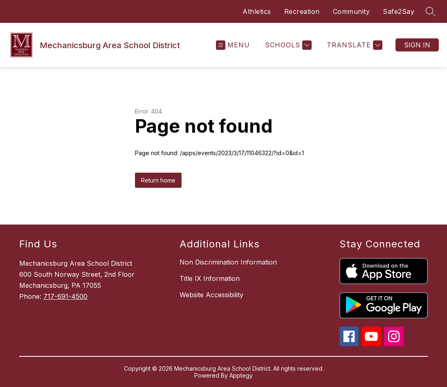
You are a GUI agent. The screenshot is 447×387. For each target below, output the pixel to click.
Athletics (257, 11)
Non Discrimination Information (228, 262)
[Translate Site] (353, 45)
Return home (158, 180)
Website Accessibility (211, 295)
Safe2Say (398, 11)
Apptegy (241, 375)
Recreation (302, 11)
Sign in (417, 45)
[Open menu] (233, 45)
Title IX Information (210, 278)
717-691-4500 (65, 296)
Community (351, 11)
